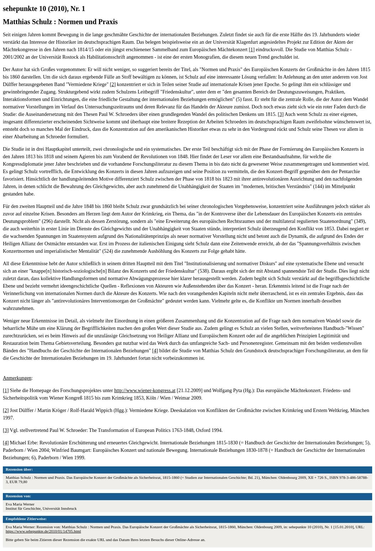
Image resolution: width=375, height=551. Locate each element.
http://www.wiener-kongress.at (144, 390)
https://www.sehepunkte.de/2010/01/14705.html (43, 531)
